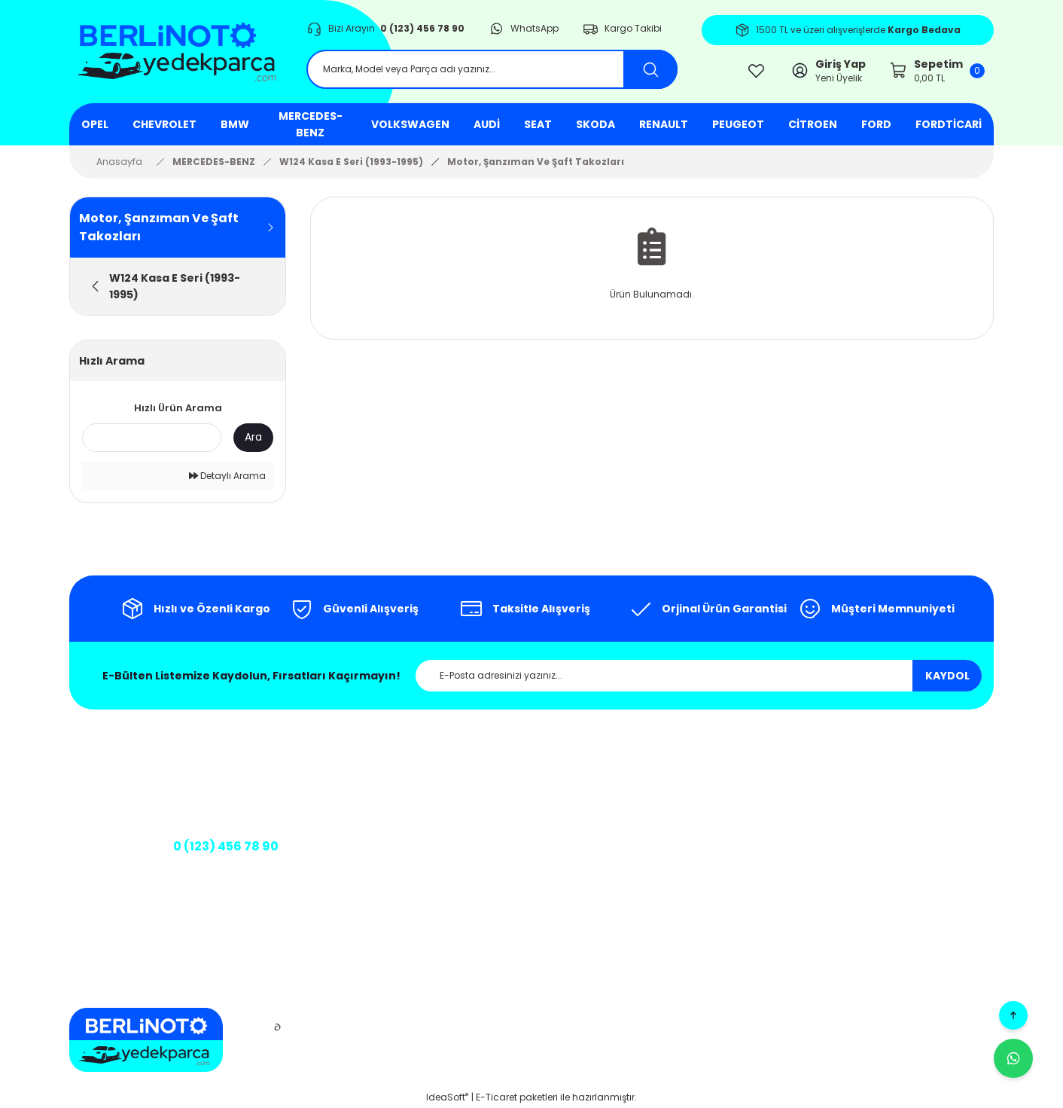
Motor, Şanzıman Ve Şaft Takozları (535, 161)
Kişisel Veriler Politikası (642, 853)
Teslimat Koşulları (633, 902)
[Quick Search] (151, 437)
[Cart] (937, 70)
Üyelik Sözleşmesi (632, 877)
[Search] (492, 69)
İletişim (397, 790)
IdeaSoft (447, 1097)
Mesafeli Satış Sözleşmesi (624, 774)
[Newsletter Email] (699, 675)
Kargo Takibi (409, 838)
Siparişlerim (877, 814)
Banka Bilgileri (397, 870)
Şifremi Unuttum (887, 838)
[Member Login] (828, 70)
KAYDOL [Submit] (947, 675)
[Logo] (175, 52)
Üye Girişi (871, 766)
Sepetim (869, 790)
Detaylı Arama (227, 475)
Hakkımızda (408, 766)
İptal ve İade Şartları (638, 829)
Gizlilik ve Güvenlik (634, 805)
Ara (253, 436)
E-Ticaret (496, 1097)
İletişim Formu (412, 814)
